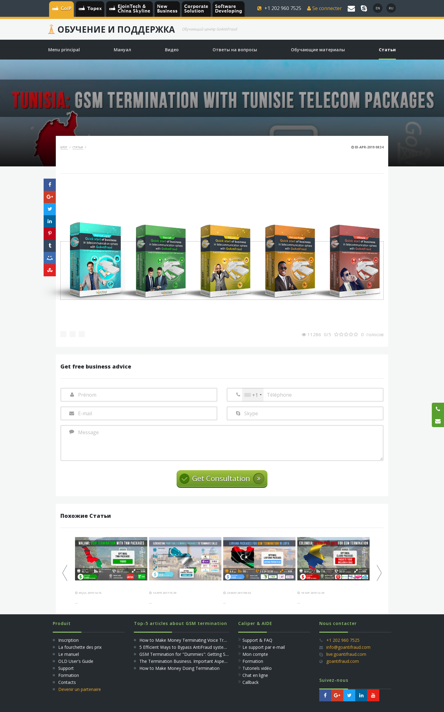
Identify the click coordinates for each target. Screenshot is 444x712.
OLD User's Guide (75, 661)
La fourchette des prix (80, 647)
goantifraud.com (342, 661)
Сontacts (67, 682)
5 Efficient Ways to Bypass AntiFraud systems (184, 647)
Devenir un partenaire (79, 689)
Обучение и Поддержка (116, 29)
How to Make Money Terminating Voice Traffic (185, 640)
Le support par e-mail (263, 647)
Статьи (78, 147)
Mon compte (255, 654)
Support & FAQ (257, 640)
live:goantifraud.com (346, 654)
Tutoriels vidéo (257, 668)
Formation (68, 675)
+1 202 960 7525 (343, 640)
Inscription (68, 640)
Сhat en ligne (255, 675)
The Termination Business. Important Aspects (184, 661)
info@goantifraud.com (348, 647)
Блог (64, 147)
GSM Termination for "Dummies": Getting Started (188, 654)
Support (66, 668)
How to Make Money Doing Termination (179, 668)
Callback (250, 682)
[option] (111, 571)
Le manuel (68, 654)
